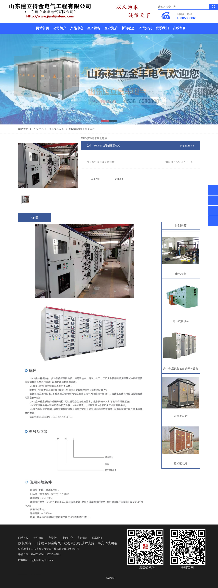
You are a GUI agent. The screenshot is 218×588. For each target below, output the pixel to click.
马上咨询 (95, 179)
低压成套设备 (56, 129)
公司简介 (59, 28)
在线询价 (119, 179)
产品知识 (145, 28)
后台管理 (110, 578)
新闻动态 (128, 28)
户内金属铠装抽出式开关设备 (180, 368)
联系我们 (162, 28)
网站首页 (42, 28)
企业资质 (110, 28)
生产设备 (93, 28)
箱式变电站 (180, 416)
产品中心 (76, 28)
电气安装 (180, 273)
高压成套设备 (181, 321)
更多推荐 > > (187, 145)
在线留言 (179, 28)
